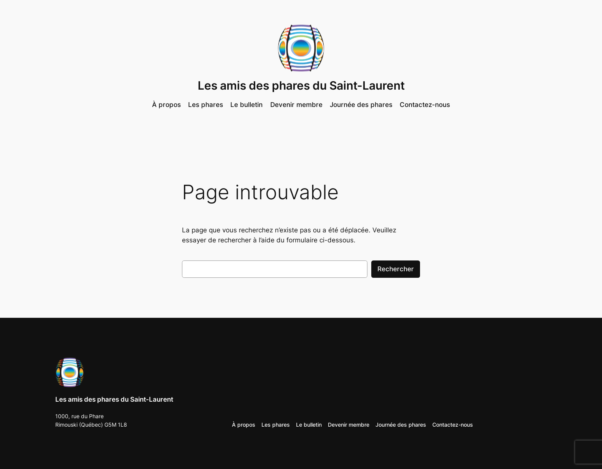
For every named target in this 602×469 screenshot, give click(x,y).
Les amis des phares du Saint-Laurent (301, 85)
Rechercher (395, 269)
